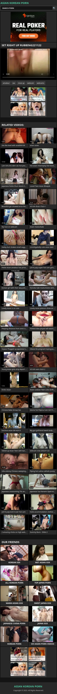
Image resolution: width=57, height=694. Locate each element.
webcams (40, 83)
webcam (30, 83)
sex (13, 83)
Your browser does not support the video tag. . (28, 64)
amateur (6, 83)
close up (21, 83)
